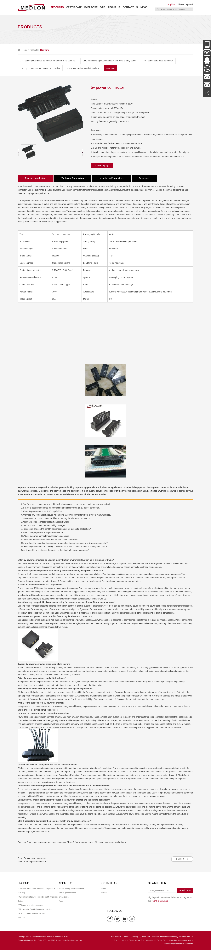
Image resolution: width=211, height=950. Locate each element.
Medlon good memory (67, 893)
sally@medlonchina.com (72, 940)
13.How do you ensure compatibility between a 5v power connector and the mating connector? (64, 546)
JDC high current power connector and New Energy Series (109, 61)
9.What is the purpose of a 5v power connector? (42, 532)
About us (114, 7)
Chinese (180, 4)
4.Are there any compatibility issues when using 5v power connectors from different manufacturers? (66, 515)
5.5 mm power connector (35, 861)
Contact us (130, 7)
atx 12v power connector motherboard (109, 842)
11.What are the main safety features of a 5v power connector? (49, 539)
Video (61, 901)
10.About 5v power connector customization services (45, 536)
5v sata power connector (35, 858)
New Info (110, 68)
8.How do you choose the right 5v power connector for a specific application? (56, 529)
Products (57, 7)
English (171, 4)
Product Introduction (35, 178)
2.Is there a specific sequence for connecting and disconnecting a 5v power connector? (60, 508)
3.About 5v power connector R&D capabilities (41, 511)
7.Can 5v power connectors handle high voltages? (44, 525)
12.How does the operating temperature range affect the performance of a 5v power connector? (64, 543)
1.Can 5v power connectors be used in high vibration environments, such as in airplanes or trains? (65, 504)
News (144, 7)
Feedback (103, 893)
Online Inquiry (102, 165)
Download (144, 178)
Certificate (74, 7)
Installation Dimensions (111, 178)
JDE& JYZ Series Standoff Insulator (83, 68)
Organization (64, 897)
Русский (189, 4)
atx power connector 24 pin (60, 842)
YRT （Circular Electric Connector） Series (40, 68)
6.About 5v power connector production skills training (45, 522)
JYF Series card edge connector (158, 61)
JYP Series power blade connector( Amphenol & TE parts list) (48, 61)
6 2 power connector (82, 842)
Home (24, 50)
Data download (94, 7)
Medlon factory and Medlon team (71, 889)
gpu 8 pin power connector (35, 842)
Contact (103, 889)
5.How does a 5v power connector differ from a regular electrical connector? (55, 518)
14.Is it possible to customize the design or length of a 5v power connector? (55, 550)
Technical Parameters (73, 178)
